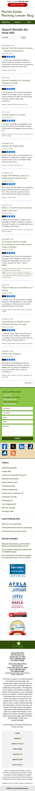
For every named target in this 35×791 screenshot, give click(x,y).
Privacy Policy (17, 744)
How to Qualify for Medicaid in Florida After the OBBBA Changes (17, 551)
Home (17, 733)
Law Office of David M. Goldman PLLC (22, 783)
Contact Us (17, 754)
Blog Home (6, 22)
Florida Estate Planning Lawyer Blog (17, 13)
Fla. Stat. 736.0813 (11, 272)
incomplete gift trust (17, 273)
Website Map (17, 759)
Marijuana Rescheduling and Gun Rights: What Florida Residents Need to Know (16, 545)
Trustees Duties (16, 270)
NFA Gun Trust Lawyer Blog (11, 524)
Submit (17, 438)
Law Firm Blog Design (16, 788)
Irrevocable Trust (22, 104)
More (29, 22)
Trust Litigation (8, 135)
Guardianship (8, 486)
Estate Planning (11, 70)
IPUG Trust (19, 268)
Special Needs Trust (21, 309)
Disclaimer (17, 749)
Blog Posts (17, 765)
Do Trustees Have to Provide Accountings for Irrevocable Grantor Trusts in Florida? (17, 244)
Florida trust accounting (23, 272)
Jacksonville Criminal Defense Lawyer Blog (17, 527)
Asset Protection (11, 197)
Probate (6, 377)
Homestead (7, 500)
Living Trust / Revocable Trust (25, 134)
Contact (17, 22)
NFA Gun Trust (8, 508)
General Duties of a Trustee (13, 115)
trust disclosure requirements (23, 275)
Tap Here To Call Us (17, 4)
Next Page (28, 383)
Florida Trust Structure (11, 354)
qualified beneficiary (10, 275)
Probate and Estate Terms (13, 146)
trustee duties (7, 277)
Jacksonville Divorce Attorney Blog (14, 531)
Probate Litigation (9, 489)
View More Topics (8, 511)
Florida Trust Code (7, 273)
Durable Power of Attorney (14, 343)
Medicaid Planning (10, 479)
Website (17, 738)
